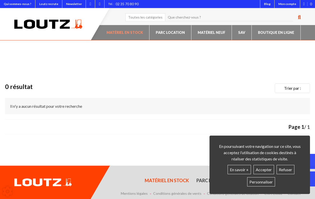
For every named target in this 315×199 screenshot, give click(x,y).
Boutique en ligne (276, 32)
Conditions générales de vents (177, 193)
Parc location (170, 32)
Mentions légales (134, 193)
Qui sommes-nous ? (17, 4)
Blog (267, 4)
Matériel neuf (211, 32)
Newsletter (74, 4)
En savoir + (239, 169)
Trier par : (292, 88)
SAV (241, 32)
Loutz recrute (48, 4)
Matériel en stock (125, 32)
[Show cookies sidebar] (8, 191)
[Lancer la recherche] (297, 17)
